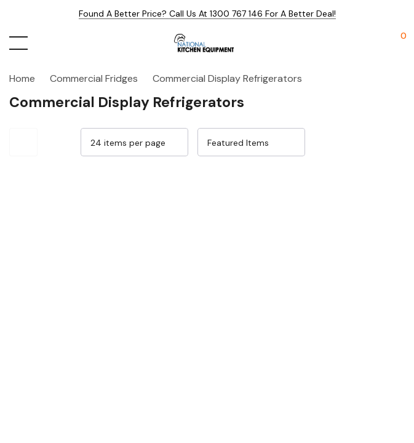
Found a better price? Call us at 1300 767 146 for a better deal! (207, 13)
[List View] (390, 142)
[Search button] (44, 43)
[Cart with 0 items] (397, 43)
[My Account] (372, 43)
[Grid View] (362, 142)
